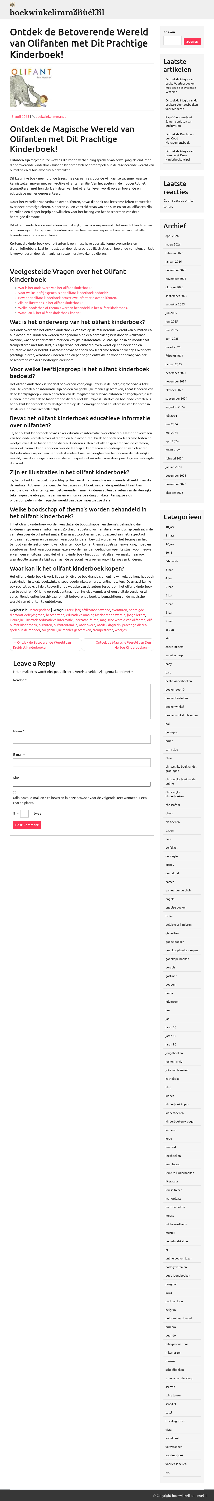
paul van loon (174, 1301)
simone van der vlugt (179, 1378)
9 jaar (169, 621)
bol (168, 723)
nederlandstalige (177, 1241)
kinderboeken (175, 1113)
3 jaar (169, 569)
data (168, 839)
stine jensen (174, 1395)
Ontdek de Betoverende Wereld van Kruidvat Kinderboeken (42, 644)
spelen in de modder (25, 630)
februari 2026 (174, 253)
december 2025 (176, 270)
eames (170, 881)
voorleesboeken (176, 1464)
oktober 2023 (174, 492)
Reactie (20, 680)
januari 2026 (174, 261)
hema (169, 993)
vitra (169, 1429)
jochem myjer (174, 1061)
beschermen (55, 615)
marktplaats (173, 1198)
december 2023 (176, 475)
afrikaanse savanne (96, 609)
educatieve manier (79, 615)
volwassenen (174, 1446)
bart (168, 672)
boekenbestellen (177, 698)
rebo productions (177, 1344)
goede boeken (175, 941)
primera (171, 1327)
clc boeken (173, 822)
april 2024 (172, 441)
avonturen (119, 609)
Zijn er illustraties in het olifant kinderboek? (50, 302)
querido (171, 1335)
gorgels (170, 967)
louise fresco (174, 1190)
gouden (171, 984)
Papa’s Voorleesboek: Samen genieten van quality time (179, 121)
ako (168, 638)
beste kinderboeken (179, 681)
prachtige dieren (134, 625)
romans (170, 1361)
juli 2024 (171, 415)
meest (170, 1215)
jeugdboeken (174, 1053)
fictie (169, 916)
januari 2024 (174, 467)
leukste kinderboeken (180, 1172)
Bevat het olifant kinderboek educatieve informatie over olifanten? (67, 297)
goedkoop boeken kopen (182, 950)
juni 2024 (172, 424)
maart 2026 (173, 244)
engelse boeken (176, 907)
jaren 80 (171, 1036)
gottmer (171, 976)
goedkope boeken (177, 959)
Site (16, 777)
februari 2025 (174, 355)
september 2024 (176, 398)
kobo (169, 1138)
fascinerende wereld (110, 615)
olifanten (45, 625)
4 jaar (169, 578)
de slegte (172, 856)
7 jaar (169, 604)
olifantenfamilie (65, 625)
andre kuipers (174, 646)
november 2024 (176, 381)
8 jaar (169, 612)
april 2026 (172, 236)
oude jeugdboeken (178, 1275)
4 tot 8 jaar (72, 609)
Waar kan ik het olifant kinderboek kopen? (49, 312)
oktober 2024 (174, 390)
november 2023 (176, 484)
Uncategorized (39, 609)
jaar (168, 1010)
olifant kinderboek (23, 625)
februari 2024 (174, 458)
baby (169, 664)
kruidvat (171, 1147)
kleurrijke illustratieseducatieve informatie (41, 620)
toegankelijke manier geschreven (66, 630)
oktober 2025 (174, 287)
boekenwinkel (175, 706)
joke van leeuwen (177, 1070)
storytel (171, 1404)
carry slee (172, 749)
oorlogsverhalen (176, 1267)
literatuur (172, 1181)
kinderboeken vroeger (180, 1121)
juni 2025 (172, 321)
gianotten (172, 933)
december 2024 (176, 373)
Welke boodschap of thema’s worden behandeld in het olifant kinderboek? (73, 307)
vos (168, 1472)
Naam (18, 731)
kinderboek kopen (177, 1104)
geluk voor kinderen (179, 924)
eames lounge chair (178, 890)
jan (167, 1018)
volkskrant (172, 1438)
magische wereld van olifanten (122, 620)
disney (170, 864)
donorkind (172, 873)
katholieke (173, 1078)
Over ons (79, 10)
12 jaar (170, 544)
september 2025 (176, 295)
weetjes (121, 630)
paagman (171, 1284)
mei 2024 (172, 432)
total (169, 1412)
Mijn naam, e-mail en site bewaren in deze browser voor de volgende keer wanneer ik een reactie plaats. (80, 800)
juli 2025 (171, 313)
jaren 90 (171, 1044)
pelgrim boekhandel (179, 1318)
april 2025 (172, 338)
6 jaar (169, 595)
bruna (169, 741)
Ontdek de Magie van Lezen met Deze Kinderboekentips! (180, 155)
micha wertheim (176, 1224)
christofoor (173, 804)
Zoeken (169, 32)
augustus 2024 (175, 407)
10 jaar (170, 527)
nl (167, 1250)
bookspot (172, 732)
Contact (95, 10)
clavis (169, 813)
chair (169, 758)
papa (169, 1292)
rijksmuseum (174, 1352)
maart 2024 (173, 450)
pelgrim (171, 1309)
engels (170, 899)
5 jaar (169, 587)
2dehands (172, 561)
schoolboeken (175, 1369)
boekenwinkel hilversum (182, 715)
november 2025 (176, 278)
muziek (170, 1232)
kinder (170, 1095)
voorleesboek (174, 1455)
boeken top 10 (175, 689)
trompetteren (103, 630)
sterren (170, 1386)
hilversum (172, 1001)
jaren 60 (171, 1027)
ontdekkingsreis (109, 625)
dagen (170, 830)
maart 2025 (173, 347)
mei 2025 (172, 330)
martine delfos (175, 1207)
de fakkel (171, 847)
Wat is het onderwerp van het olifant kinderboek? (55, 287)
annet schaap (174, 655)
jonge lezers (136, 615)
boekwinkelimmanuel (51, 116)
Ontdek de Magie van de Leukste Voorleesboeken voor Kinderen (182, 104)
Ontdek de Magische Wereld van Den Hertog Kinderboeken (123, 644)
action (170, 629)
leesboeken (173, 1155)
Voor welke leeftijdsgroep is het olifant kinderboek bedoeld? (63, 292)
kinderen (171, 1130)
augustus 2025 (175, 304)
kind (168, 1087)
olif (149, 620)
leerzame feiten (86, 620)
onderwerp (87, 625)
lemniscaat (173, 1164)
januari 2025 (174, 364)
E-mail (19, 754)
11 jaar (170, 535)
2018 (169, 552)
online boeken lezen (179, 1258)
